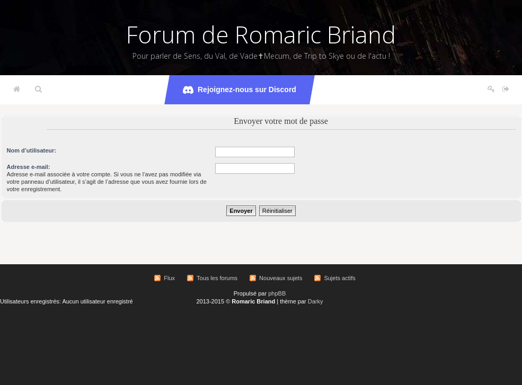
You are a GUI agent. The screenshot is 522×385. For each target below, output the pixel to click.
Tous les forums (217, 278)
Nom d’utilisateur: (32, 150)
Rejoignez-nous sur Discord (239, 90)
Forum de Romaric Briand (261, 34)
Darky (315, 301)
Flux (169, 278)
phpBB (277, 293)
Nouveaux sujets (280, 278)
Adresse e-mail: (28, 167)
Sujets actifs (339, 278)
